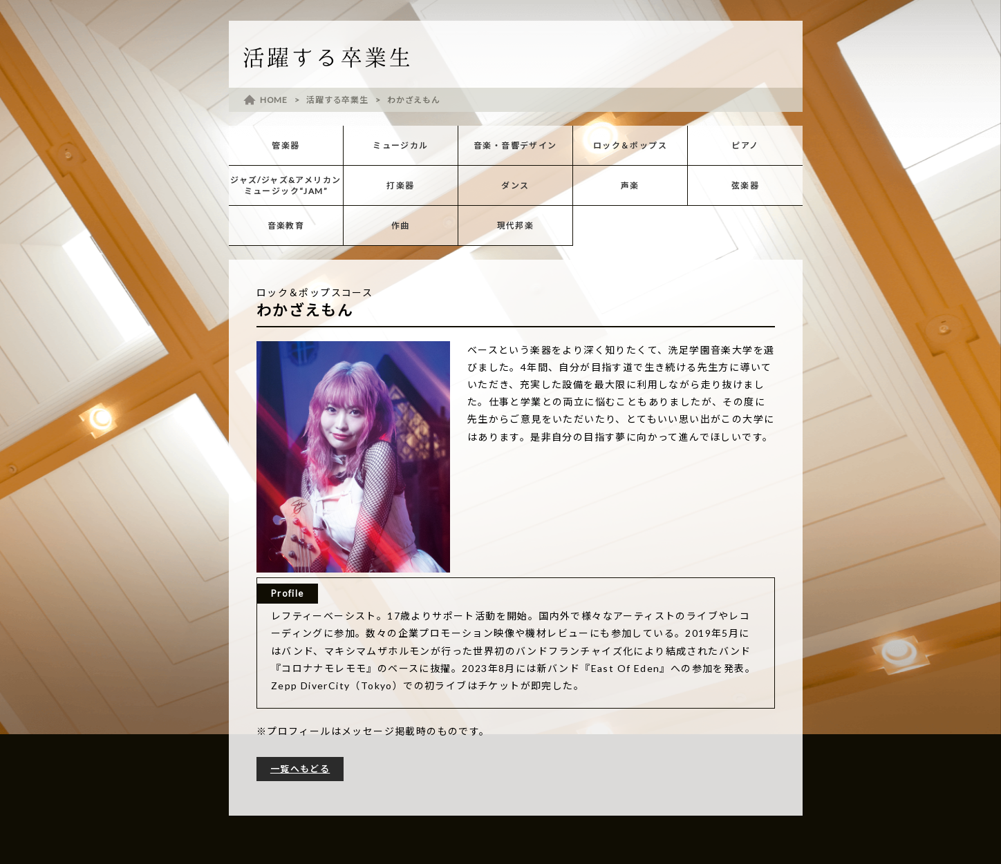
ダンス (515, 185)
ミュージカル (400, 145)
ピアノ (744, 145)
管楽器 (285, 145)
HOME (274, 100)
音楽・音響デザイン (515, 145)
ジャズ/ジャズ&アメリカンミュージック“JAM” (285, 185)
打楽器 (400, 185)
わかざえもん (413, 100)
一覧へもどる (300, 768)
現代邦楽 (515, 225)
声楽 (630, 185)
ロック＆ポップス (630, 145)
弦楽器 (745, 185)
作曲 (400, 225)
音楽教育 (286, 225)
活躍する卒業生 (337, 100)
